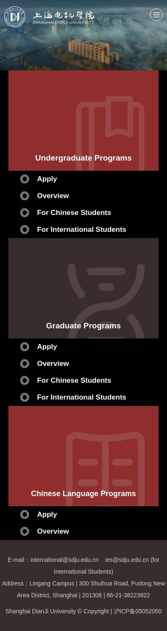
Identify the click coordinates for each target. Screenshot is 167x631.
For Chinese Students (74, 213)
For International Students (82, 230)
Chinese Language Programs (83, 493)
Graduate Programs (83, 325)
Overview (53, 196)
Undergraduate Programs (83, 157)
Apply (47, 179)
